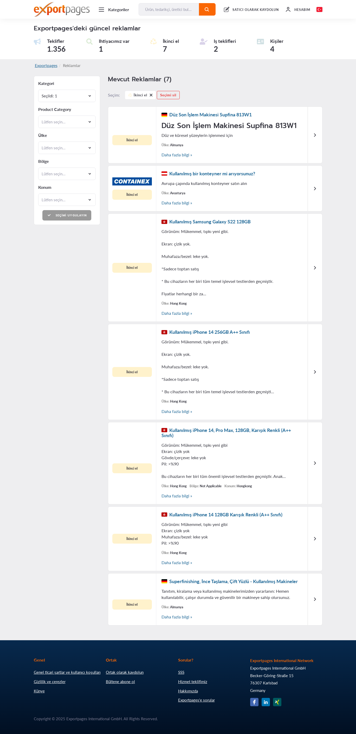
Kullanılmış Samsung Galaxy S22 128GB (210, 221)
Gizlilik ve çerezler (50, 681)
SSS (181, 672)
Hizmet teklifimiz (192, 681)
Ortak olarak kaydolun (125, 672)
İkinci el (140, 96)
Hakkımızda (188, 691)
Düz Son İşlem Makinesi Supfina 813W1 (210, 114)
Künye (39, 691)
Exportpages (46, 65)
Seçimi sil (168, 95)
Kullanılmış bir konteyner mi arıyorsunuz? (212, 173)
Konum (44, 187)
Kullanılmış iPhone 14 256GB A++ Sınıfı (209, 332)
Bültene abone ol (120, 681)
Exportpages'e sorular (196, 700)
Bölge (43, 161)
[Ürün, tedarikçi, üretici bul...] (169, 9)
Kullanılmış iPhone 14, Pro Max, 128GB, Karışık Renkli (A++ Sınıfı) (226, 432)
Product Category (54, 109)
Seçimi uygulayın (67, 215)
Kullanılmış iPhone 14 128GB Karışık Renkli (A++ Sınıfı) (225, 514)
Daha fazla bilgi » (176, 154)
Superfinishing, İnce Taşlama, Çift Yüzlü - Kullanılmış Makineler (233, 581)
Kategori (46, 83)
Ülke (42, 135)
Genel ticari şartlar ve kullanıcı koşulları (67, 672)
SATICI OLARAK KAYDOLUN (255, 10)
